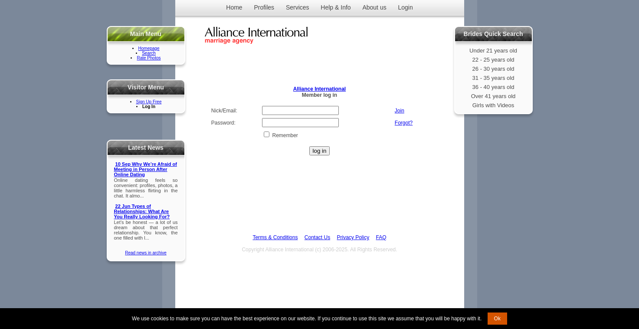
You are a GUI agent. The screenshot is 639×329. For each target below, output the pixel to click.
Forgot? (404, 123)
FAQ (381, 237)
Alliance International (319, 89)
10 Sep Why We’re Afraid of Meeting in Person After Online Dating (145, 169)
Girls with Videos (493, 105)
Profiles (264, 7)
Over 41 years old (493, 96)
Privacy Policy (353, 237)
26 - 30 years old (493, 69)
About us (374, 7)
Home (234, 7)
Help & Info (336, 7)
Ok (497, 319)
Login (405, 7)
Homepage (149, 48)
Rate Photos (149, 58)
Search (149, 53)
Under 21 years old (493, 50)
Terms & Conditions (275, 237)
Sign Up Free (149, 101)
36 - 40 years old (493, 87)
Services (297, 7)
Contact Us (317, 237)
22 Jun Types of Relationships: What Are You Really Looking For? (142, 211)
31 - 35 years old (493, 78)
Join (399, 111)
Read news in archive (146, 252)
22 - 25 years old (493, 59)
